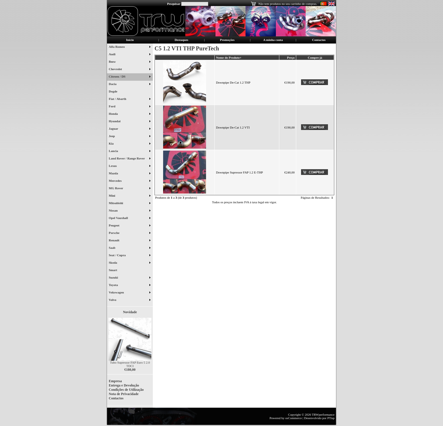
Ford (129, 106)
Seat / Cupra (129, 255)
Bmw (129, 62)
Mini (129, 196)
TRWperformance (323, 414)
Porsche (129, 233)
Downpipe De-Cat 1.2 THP (233, 82)
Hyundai (129, 121)
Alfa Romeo (129, 47)
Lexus (129, 166)
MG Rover (129, 188)
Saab (129, 248)
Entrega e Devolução (124, 385)
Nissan (129, 211)
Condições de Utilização (126, 390)
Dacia (129, 84)
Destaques (181, 40)
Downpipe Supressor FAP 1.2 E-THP (239, 172)
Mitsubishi (129, 203)
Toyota (129, 285)
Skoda (129, 263)
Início (130, 40)
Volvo (129, 300)
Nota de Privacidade (124, 394)
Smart (115, 270)
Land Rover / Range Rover (129, 159)
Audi (129, 54)
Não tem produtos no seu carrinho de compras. (287, 3)
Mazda (129, 173)
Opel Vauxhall (129, 218)
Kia (129, 144)
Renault (129, 240)
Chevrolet (129, 69)
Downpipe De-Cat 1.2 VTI (233, 127)
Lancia (129, 151)
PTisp (331, 418)
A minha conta (273, 40)
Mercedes (129, 181)
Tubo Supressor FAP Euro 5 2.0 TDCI (130, 364)
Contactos (318, 40)
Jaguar (129, 129)
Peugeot (129, 226)
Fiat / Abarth (129, 99)
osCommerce (293, 418)
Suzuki (129, 278)
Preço (291, 57)
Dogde (115, 92)
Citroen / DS (129, 77)
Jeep (129, 136)
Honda (129, 114)
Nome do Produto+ (229, 57)
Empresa (115, 381)
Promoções (227, 40)
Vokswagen (129, 293)
